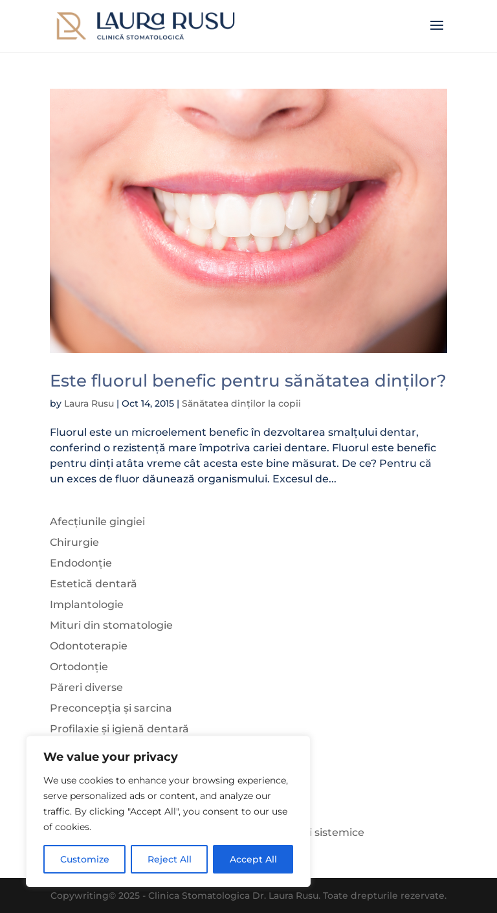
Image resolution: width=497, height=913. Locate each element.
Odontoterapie (88, 646)
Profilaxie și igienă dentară (119, 729)
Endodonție (81, 563)
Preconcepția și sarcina (111, 708)
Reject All (170, 859)
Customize (84, 859)
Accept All (253, 859)
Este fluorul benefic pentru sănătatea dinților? (248, 380)
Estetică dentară (93, 584)
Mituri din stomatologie (111, 625)
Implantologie (87, 604)
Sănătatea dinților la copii (241, 403)
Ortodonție (79, 666)
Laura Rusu (89, 403)
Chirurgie (74, 542)
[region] (168, 811)
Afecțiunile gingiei (97, 521)
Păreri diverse (86, 687)
